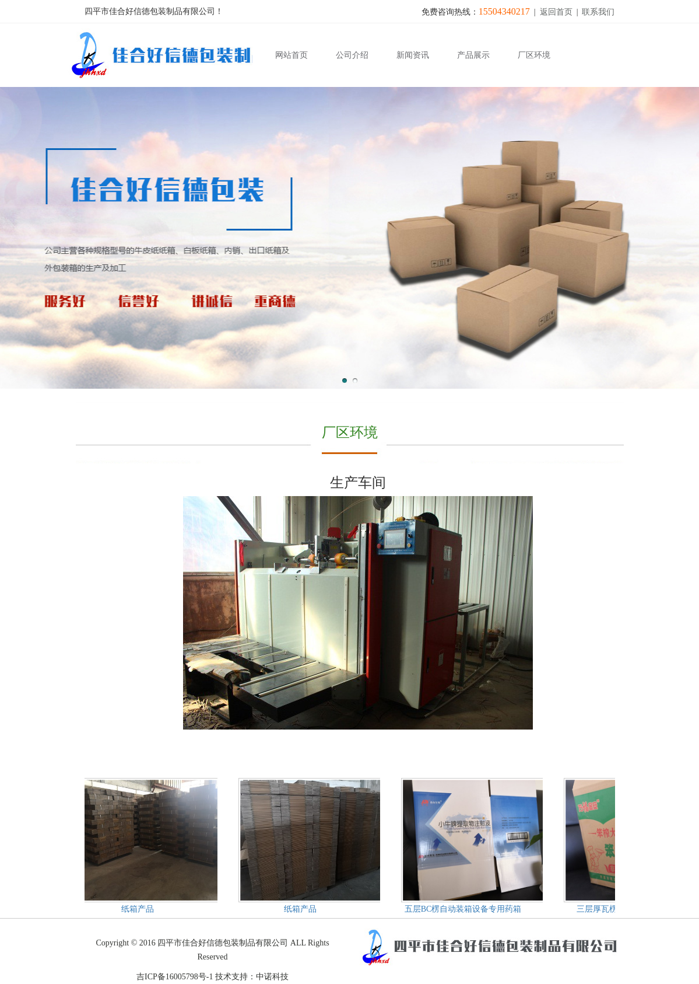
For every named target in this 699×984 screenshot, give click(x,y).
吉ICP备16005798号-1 (174, 976)
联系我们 (598, 12)
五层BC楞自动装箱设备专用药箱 (464, 909)
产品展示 (473, 55)
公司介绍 (352, 55)
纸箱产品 (138, 909)
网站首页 (291, 55)
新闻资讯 (412, 55)
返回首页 (556, 12)
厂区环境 (534, 55)
